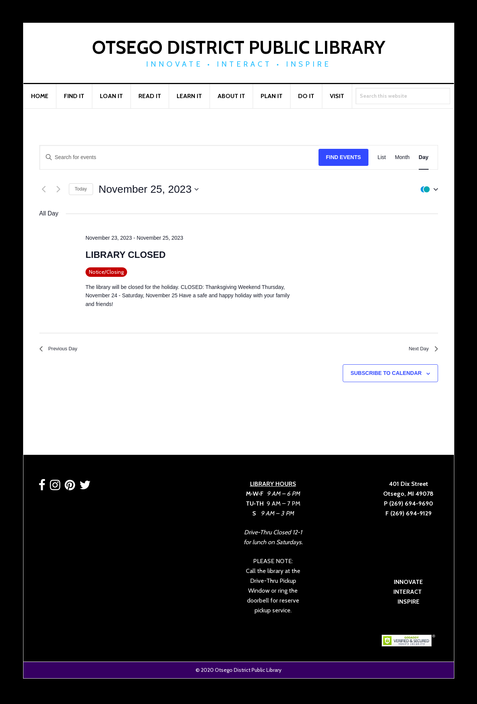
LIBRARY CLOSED (125, 255)
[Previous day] (43, 189)
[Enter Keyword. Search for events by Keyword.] (179, 157)
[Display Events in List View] (382, 157)
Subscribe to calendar (386, 376)
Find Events (343, 157)
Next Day (421, 350)
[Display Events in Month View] (402, 157)
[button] (427, 189)
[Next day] (58, 189)
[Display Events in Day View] (424, 157)
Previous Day (61, 350)
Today (81, 189)
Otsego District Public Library (238, 47)
